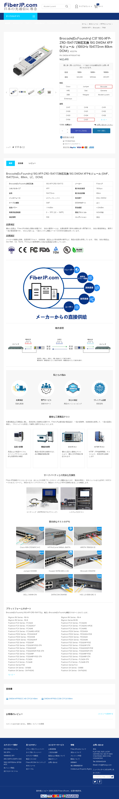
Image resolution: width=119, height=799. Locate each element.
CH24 (86, 115)
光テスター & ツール (11, 771)
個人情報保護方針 (77, 765)
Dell (85, 90)
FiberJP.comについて (55, 23)
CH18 (86, 107)
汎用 (68, 95)
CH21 (86, 111)
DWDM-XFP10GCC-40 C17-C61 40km (23, 699)
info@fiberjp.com (105, 765)
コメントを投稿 (38, 724)
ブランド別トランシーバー (35, 749)
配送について (75, 759)
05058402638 (101, 761)
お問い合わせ (39, 23)
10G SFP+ (7, 752)
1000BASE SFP (9, 756)
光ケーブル (30, 769)
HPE (68, 90)
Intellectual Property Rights (81, 769)
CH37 (86, 120)
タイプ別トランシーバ (33, 752)
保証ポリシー (52, 759)
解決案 (7, 23)
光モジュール (30, 765)
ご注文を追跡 (52, 752)
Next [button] (55, 92)
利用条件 (74, 762)
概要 (10, 163)
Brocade (103, 87)
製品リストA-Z (31, 759)
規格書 (20, 163)
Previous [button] (7, 92)
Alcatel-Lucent (103, 95)
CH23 (68, 115)
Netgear (86, 95)
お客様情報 (52, 749)
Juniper (86, 86)
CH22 (104, 111)
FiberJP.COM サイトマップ (36, 762)
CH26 (68, 119)
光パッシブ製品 (9, 768)
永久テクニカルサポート (72, 144)
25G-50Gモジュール (11, 749)
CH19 (104, 107)
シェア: (8, 147)
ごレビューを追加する (105, 714)
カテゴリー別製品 (32, 756)
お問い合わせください (103, 125)
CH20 (68, 111)
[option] (13, 92)
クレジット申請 (76, 756)
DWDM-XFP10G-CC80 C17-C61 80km (58, 699)
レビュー (32, 163)
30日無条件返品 (70, 141)
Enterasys (68, 99)
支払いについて (76, 752)
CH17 (68, 107)
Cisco (68, 86)
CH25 (104, 115)
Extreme (104, 90)
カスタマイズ (18, 23)
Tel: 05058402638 (74, 23)
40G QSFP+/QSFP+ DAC (13, 759)
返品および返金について (56, 756)
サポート (28, 23)
